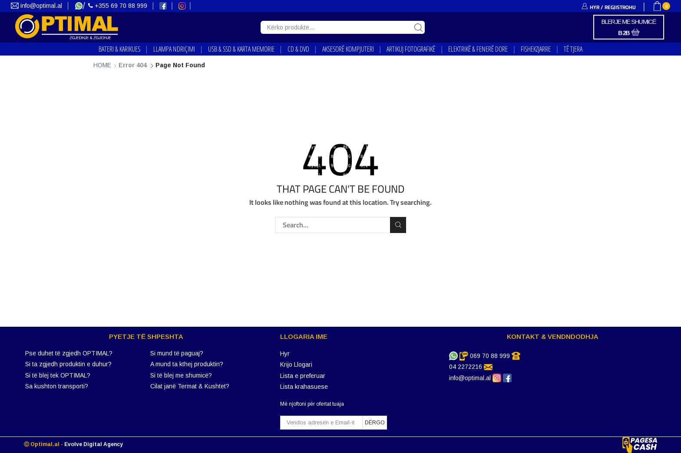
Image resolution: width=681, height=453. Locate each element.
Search (398, 225)
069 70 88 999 (490, 355)
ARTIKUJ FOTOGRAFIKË (411, 49)
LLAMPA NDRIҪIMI (174, 49)
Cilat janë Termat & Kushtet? (189, 386)
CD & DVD (298, 49)
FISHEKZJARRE (536, 49)
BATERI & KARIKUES (119, 49)
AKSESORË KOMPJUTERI (348, 49)
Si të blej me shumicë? (181, 375)
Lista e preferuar (302, 375)
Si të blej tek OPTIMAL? (57, 375)
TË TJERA (573, 49)
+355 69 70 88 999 (118, 5)
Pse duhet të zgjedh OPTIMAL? (68, 353)
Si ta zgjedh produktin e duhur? (68, 364)
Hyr (285, 353)
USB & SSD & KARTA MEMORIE (241, 49)
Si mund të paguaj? (176, 353)
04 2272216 (465, 366)
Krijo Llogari (296, 364)
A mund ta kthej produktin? (186, 364)
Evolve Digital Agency (93, 444)
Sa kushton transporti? (56, 386)
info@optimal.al (37, 5)
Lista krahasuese (304, 386)
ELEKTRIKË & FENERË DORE (478, 49)
